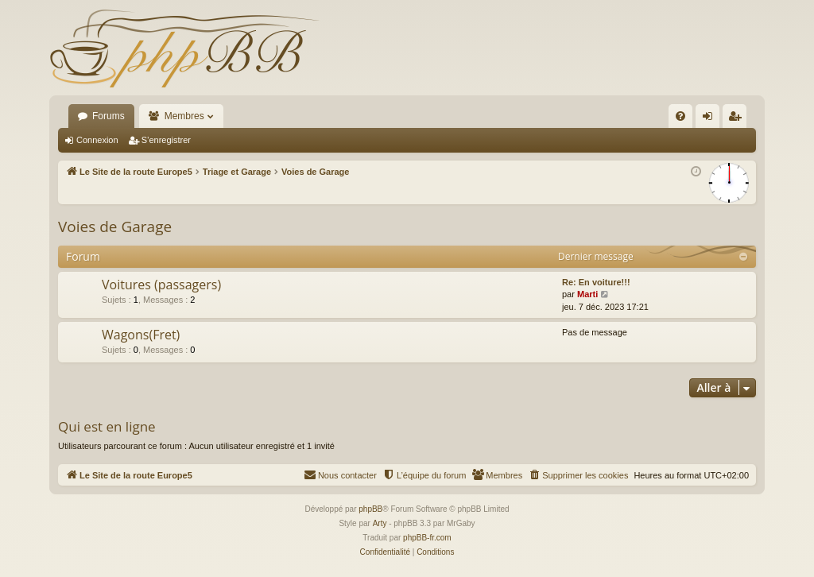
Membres (184, 116)
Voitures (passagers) (161, 284)
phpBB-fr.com (427, 537)
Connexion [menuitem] (711, 119)
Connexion (97, 140)
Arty (380, 523)
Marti (587, 294)
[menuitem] (680, 116)
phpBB (370, 509)
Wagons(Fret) (141, 334)
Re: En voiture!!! (596, 282)
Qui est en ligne (107, 426)
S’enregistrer (166, 140)
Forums (108, 116)
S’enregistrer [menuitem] (738, 119)
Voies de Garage (115, 226)
